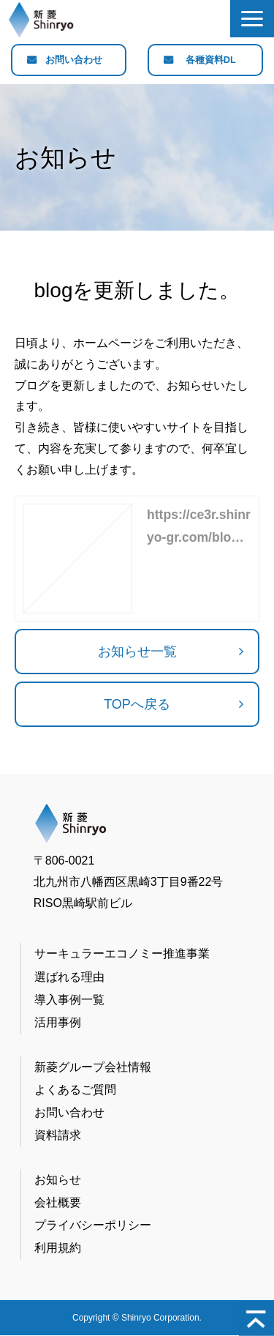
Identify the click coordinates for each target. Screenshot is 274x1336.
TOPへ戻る (137, 705)
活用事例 (57, 1023)
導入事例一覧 (69, 1000)
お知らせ (57, 1180)
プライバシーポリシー (92, 1226)
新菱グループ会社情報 (92, 1067)
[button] (252, 18)
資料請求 (57, 1136)
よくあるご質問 (75, 1090)
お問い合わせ (73, 61)
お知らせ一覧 (137, 652)
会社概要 (57, 1203)
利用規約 (57, 1248)
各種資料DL (210, 61)
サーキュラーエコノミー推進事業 (122, 955)
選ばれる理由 (69, 977)
